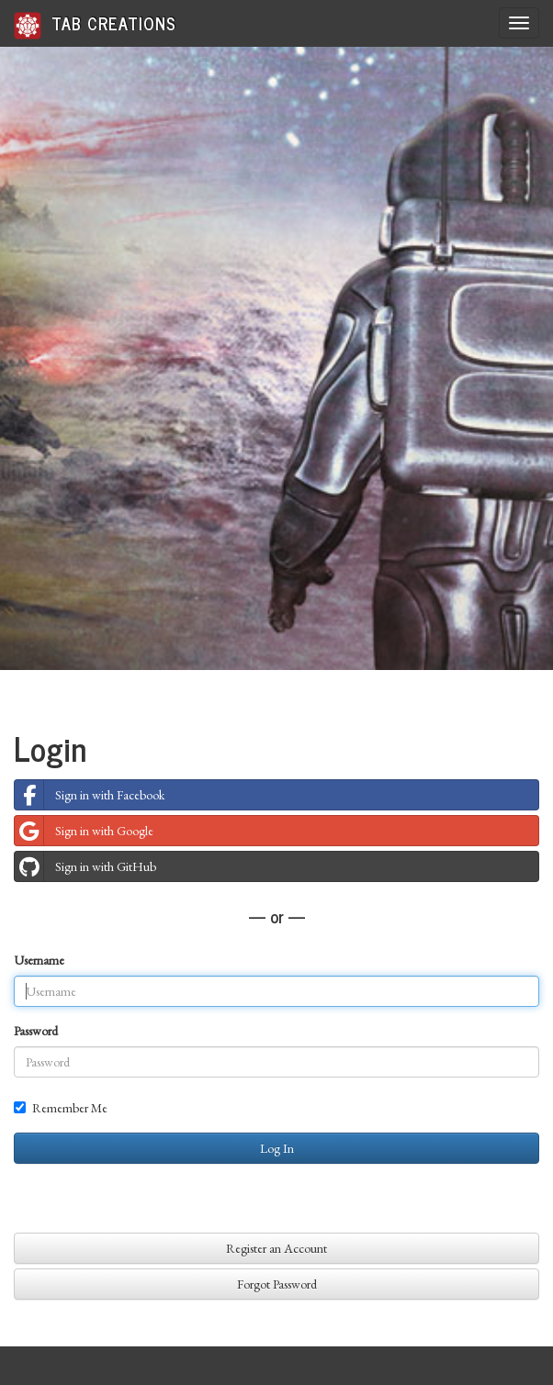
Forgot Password (277, 1284)
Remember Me (60, 1108)
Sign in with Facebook (89, 795)
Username (39, 960)
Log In (277, 1148)
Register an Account (276, 1248)
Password (36, 1030)
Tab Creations (95, 24)
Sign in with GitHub (85, 866)
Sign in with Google (84, 830)
